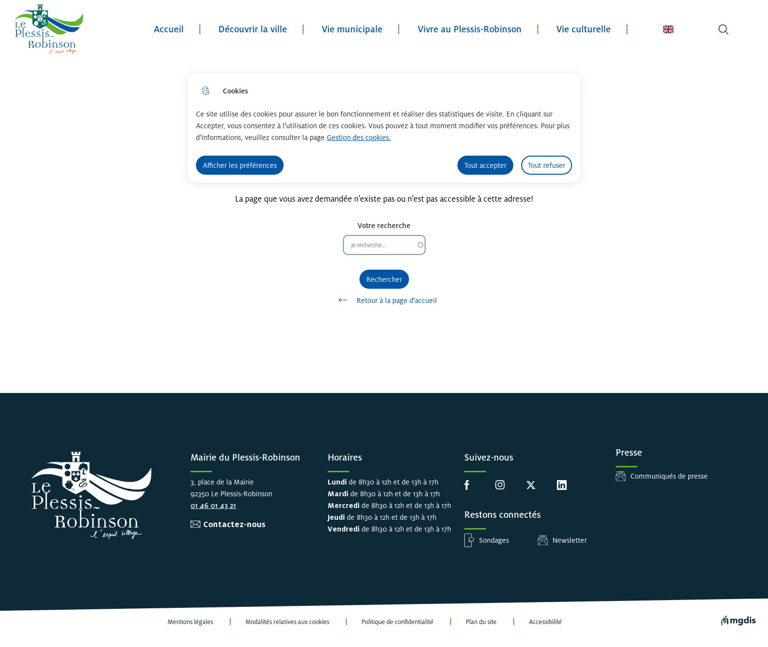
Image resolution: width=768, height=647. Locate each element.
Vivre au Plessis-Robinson (470, 29)
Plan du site (481, 622)
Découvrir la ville (252, 29)
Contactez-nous (234, 524)
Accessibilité (545, 622)
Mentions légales (190, 622)
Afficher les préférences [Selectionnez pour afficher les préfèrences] (240, 165)
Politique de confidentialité (397, 622)
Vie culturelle (583, 29)
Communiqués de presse (669, 476)
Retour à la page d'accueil (384, 300)
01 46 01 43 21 (213, 505)
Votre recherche (384, 225)
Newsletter (569, 540)
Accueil (169, 29)
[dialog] (384, 128)
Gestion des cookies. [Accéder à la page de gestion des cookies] (359, 137)
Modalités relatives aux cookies (287, 622)
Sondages (494, 540)
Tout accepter (485, 165)
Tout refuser (546, 165)
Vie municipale (352, 29)
